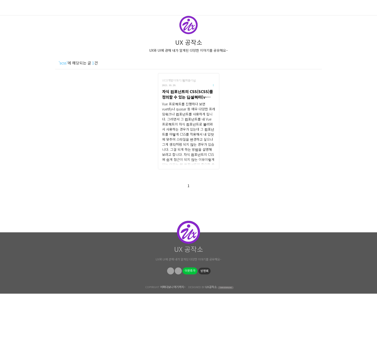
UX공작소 (211, 354)
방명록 (204, 338)
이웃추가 (190, 338)
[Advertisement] (188, 238)
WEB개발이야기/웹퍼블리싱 (179, 80)
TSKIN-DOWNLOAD (226, 355)
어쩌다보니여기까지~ (173, 354)
